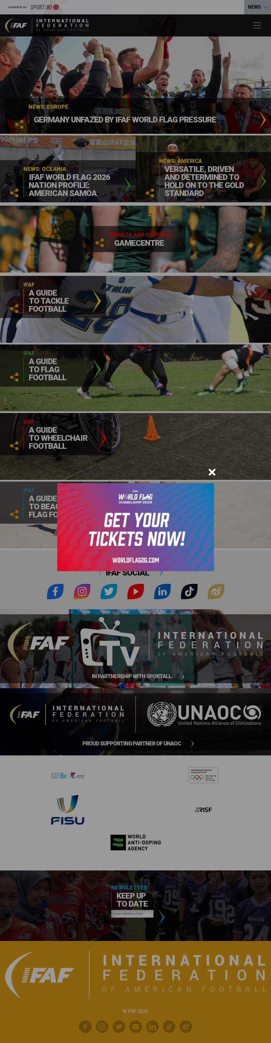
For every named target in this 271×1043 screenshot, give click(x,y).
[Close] (212, 472)
